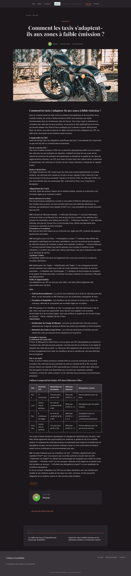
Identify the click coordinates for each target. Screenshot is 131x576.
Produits (47, 4)
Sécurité (88, 4)
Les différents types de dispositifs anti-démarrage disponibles (42, 538)
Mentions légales (111, 557)
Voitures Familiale (68, 3)
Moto (40, 4)
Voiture (96, 4)
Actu (33, 4)
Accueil (28, 15)
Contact (122, 557)
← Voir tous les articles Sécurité (41, 511)
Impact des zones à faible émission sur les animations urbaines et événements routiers (84, 538)
